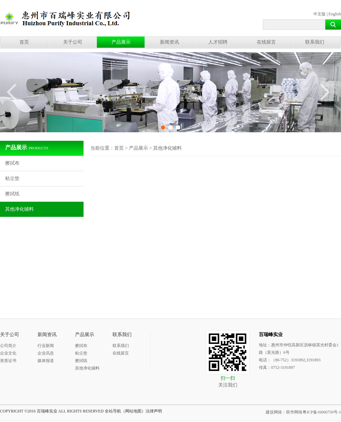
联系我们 (314, 42)
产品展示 (121, 42)
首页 (24, 42)
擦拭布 (12, 163)
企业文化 (8, 353)
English (334, 14)
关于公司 (72, 42)
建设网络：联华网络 (284, 412)
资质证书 (8, 360)
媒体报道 (46, 360)
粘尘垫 (12, 178)
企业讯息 (46, 353)
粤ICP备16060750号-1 (321, 412)
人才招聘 (217, 42)
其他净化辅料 (19, 209)
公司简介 (8, 345)
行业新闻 (46, 345)
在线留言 (266, 42)
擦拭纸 (12, 193)
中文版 (319, 14)
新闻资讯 (169, 42)
